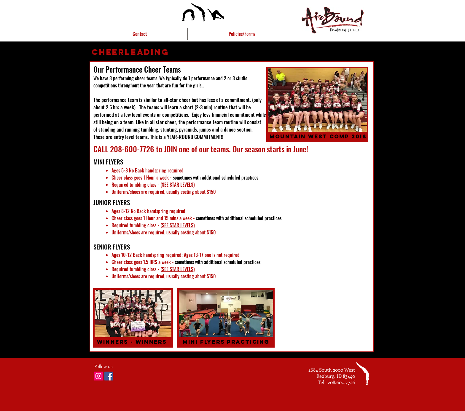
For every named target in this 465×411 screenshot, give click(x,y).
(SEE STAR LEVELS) (177, 184)
